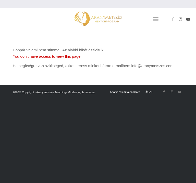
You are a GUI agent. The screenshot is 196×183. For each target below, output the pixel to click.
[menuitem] (155, 19)
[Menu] (155, 19)
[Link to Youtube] (188, 19)
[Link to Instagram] (181, 19)
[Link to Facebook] (173, 19)
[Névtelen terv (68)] (98, 19)
